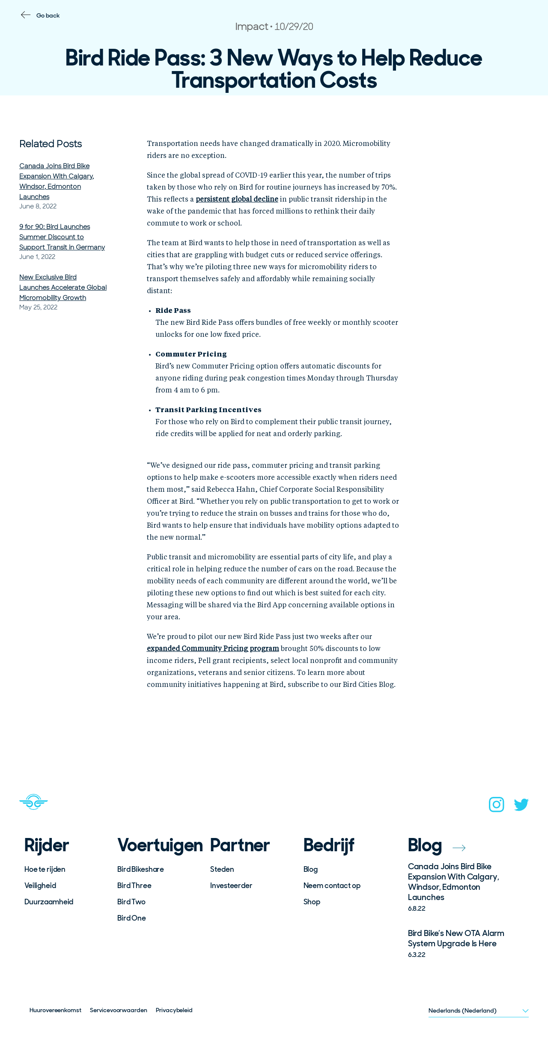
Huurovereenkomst (55, 1010)
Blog (311, 869)
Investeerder (231, 885)
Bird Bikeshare (140, 869)
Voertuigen (158, 845)
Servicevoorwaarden (118, 1010)
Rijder (46, 845)
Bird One (131, 918)
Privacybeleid (174, 1010)
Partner (240, 845)
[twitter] (521, 807)
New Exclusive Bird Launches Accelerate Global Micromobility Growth (63, 287)
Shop (312, 901)
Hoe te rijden (45, 869)
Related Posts (50, 144)
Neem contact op (332, 885)
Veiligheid (40, 885)
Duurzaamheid (48, 901)
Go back (48, 15)
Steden (222, 869)
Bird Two (131, 901)
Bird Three (134, 885)
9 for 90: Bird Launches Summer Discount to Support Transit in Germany (62, 237)
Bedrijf (329, 845)
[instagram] (496, 807)
